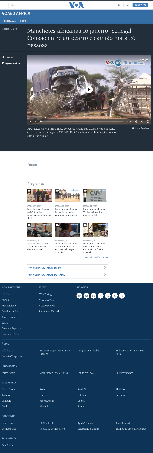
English (6, 406)
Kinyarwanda (47, 401)
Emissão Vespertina (12, 356)
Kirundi (44, 406)
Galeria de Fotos (10, 334)
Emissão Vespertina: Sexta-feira (131, 352)
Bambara (6, 401)
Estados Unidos (10, 311)
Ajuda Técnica (85, 423)
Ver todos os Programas (96, 257)
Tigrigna (120, 389)
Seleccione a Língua (88, 429)
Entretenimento (124, 373)
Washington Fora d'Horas (54, 373)
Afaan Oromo (9, 389)
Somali (81, 406)
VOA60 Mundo (47, 306)
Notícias (6, 294)
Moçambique (9, 306)
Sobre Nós (7, 423)
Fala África (7, 350)
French (43, 389)
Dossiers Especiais (11, 328)
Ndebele (82, 395)
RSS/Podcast (46, 423)
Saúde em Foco (86, 373)
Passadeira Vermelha (50, 311)
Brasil (5, 323)
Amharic (6, 395)
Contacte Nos (9, 429)
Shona (81, 401)
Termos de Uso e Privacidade (131, 429)
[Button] (7, 58)
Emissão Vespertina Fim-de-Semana (55, 352)
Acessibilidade (123, 423)
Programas (10, 21)
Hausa (43, 395)
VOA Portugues (47, 294)
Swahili (82, 389)
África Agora (8, 373)
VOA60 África (46, 300)
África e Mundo (10, 317)
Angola (5, 300)
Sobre (23, 21)
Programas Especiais (89, 350)
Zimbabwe (121, 395)
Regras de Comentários (52, 429)
